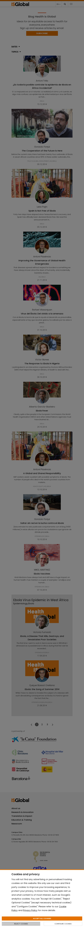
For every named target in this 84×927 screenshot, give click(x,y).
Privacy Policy (30, 910)
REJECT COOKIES (21, 924)
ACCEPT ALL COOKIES (42, 918)
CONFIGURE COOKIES (63, 924)
